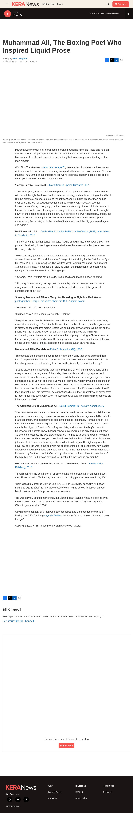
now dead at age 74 (54, 167)
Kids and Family (54, 792)
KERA (50, 786)
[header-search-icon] (108, 4)
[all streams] (129, 13)
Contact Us (107, 792)
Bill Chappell (20, 58)
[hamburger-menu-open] (6, 4)
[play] (7, 13)
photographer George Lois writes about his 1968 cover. (50, 301)
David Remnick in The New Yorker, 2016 (81, 406)
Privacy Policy (81, 798)
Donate (122, 4)
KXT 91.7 (79, 792)
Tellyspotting (80, 786)
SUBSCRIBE (66, 745)
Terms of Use (108, 786)
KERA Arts (52, 798)
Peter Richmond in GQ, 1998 (66, 349)
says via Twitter (52, 515)
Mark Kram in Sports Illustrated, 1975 (69, 185)
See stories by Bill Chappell (18, 621)
